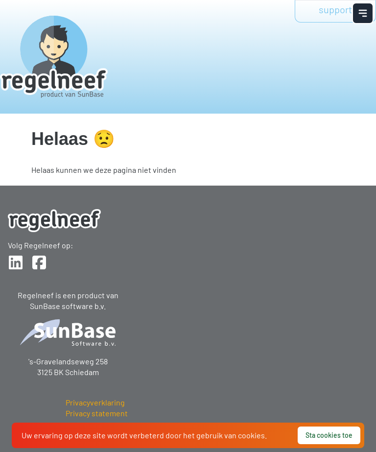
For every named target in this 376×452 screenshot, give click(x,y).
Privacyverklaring (95, 402)
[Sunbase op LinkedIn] (16, 262)
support (335, 9)
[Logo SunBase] (68, 332)
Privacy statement (97, 413)
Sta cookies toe (329, 435)
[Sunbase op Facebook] (39, 262)
